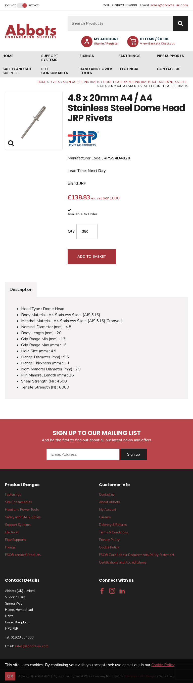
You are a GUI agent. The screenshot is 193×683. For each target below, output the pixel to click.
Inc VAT (10, 5)
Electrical (128, 68)
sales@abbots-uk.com (169, 5)
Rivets (55, 82)
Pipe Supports (170, 55)
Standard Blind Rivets (81, 82)
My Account (107, 509)
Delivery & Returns (113, 525)
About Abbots (109, 502)
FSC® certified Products (23, 555)
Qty (71, 231)
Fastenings (129, 55)
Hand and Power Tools (96, 70)
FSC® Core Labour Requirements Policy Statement (136, 555)
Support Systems (49, 57)
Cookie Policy (109, 547)
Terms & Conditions (113, 532)
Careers (105, 517)
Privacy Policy (109, 540)
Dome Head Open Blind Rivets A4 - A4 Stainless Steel (145, 82)
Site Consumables (54, 70)
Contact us (168, 68)
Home (8, 55)
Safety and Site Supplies (17, 70)
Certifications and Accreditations (123, 562)
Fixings (87, 55)
